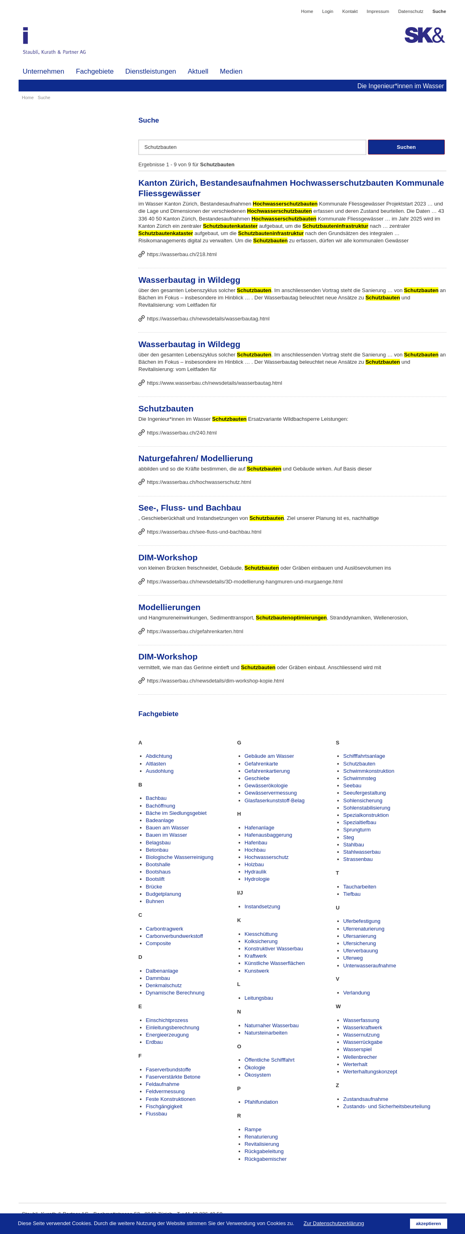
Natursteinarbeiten (266, 1033)
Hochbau (255, 850)
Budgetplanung (163, 894)
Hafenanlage (260, 828)
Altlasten (156, 764)
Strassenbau (358, 859)
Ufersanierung (359, 936)
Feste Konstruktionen (171, 1099)
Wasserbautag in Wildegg (189, 279)
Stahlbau (353, 845)
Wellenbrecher (360, 1057)
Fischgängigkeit (164, 1106)
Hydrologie (257, 879)
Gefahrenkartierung (267, 771)
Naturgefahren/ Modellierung (195, 458)
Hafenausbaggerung (268, 835)
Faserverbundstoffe (168, 1069)
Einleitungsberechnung (172, 1027)
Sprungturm (357, 830)
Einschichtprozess (167, 1020)
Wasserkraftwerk (362, 1027)
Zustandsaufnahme (365, 1099)
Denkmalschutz (164, 985)
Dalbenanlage (162, 971)
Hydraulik (255, 872)
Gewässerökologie (266, 785)
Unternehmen (43, 71)
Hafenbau (256, 843)
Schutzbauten (165, 408)
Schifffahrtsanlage (364, 756)
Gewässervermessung (271, 793)
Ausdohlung (160, 771)
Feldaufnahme (163, 1084)
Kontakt (349, 11)
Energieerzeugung (167, 1035)
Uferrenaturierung (364, 929)
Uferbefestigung (361, 921)
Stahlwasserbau (362, 852)
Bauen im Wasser (166, 835)
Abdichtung (159, 756)
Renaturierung (261, 1137)
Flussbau (156, 1114)
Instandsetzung (262, 906)
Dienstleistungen (150, 71)
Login (328, 11)
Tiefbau (352, 894)
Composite (158, 943)
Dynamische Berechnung (175, 993)
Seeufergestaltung (364, 793)
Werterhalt (355, 1064)
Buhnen (155, 901)
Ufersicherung (359, 943)
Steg (348, 837)
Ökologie (255, 1067)
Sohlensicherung (363, 800)
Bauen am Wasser (167, 828)
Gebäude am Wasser (269, 756)
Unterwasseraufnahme (369, 966)
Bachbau (156, 798)
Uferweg (353, 958)
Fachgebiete (95, 71)
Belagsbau (158, 843)
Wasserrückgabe (363, 1042)
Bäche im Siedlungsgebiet (176, 813)
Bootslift (155, 879)
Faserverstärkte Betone (173, 1077)
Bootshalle (158, 864)
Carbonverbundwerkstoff (174, 936)
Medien (231, 71)
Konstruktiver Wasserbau (274, 949)
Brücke (154, 887)
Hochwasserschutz (267, 857)
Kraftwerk (256, 956)
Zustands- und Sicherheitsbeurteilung (386, 1106)
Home (307, 11)
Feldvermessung (165, 1091)
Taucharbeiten (359, 887)
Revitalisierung (262, 1144)
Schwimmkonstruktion (368, 771)
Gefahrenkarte (261, 764)
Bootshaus (158, 872)
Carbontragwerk (165, 929)
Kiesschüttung (261, 934)
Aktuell (198, 71)
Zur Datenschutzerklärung (334, 1223)
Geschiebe (257, 778)
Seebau (352, 785)
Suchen (406, 147)
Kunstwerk (257, 971)
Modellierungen (169, 607)
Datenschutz (411, 11)
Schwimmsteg (359, 778)
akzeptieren (428, 1223)
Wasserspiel (357, 1049)
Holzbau (254, 864)
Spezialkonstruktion (366, 815)
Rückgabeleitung (264, 1151)
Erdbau (154, 1042)
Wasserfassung (361, 1020)
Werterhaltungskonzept (370, 1072)
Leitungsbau (259, 998)
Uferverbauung (360, 951)
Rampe (253, 1129)
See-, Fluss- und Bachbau (189, 507)
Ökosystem (258, 1075)
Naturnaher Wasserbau (272, 1025)
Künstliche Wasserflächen (275, 963)
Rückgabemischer (266, 1159)
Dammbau (158, 978)
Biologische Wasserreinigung (179, 857)
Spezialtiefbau (359, 822)
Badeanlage (160, 820)
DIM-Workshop (167, 557)
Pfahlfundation (261, 1102)
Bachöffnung (160, 806)
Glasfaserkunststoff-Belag (275, 800)
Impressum (378, 11)
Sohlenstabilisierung (366, 808)
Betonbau (157, 850)
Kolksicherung (261, 941)
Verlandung (356, 993)
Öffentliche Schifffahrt (270, 1060)
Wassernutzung (361, 1035)
